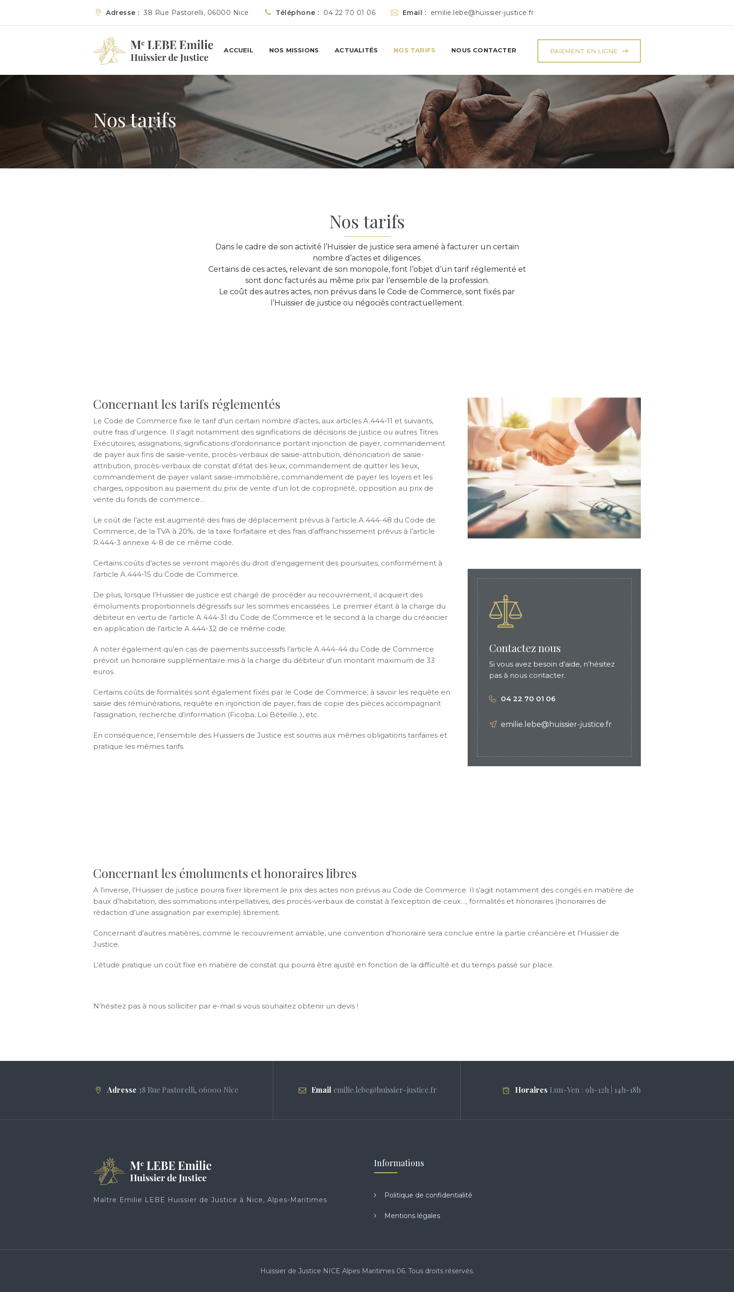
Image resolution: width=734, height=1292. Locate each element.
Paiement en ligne (583, 51)
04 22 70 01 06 (528, 698)
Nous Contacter (483, 50)
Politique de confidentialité (428, 1195)
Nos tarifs (414, 50)
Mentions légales (412, 1216)
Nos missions (294, 50)
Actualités (356, 50)
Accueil (238, 50)
